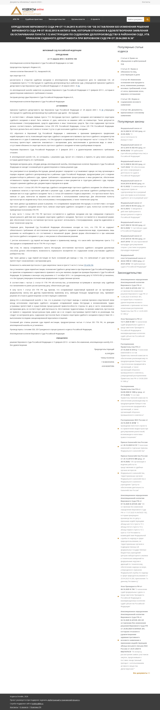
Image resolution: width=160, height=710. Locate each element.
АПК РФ (16, 19)
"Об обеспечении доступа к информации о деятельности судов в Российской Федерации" (133, 168)
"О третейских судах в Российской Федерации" (134, 226)
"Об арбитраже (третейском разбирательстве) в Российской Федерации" (134, 150)
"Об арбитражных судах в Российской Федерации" (134, 261)
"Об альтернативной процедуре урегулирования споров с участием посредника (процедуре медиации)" (134, 243)
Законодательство (57, 19)
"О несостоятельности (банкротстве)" (133, 134)
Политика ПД (35, 707)
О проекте (95, 19)
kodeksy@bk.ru (37, 703)
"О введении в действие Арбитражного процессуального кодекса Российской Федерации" (133, 210)
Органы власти (78, 19)
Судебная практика (34, 19)
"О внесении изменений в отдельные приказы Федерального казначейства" (134, 446)
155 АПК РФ (88, 265)
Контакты (146, 2)
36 (79, 86)
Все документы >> (141, 673)
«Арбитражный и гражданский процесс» (63, 700)
